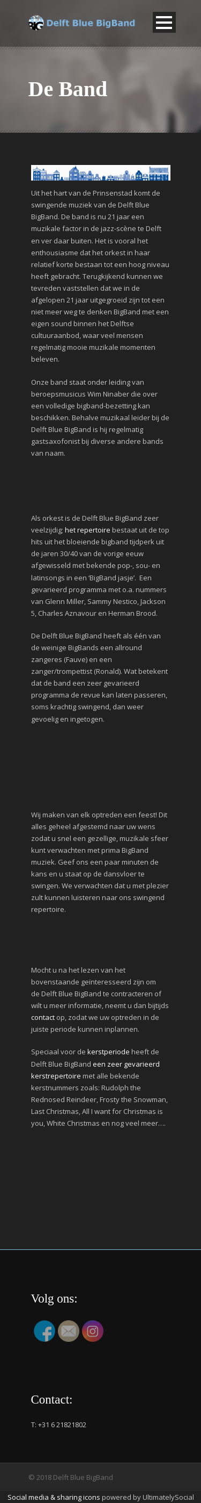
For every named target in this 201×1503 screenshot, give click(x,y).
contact (43, 1017)
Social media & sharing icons (55, 1497)
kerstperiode (108, 1051)
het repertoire (87, 530)
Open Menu (164, 22)
